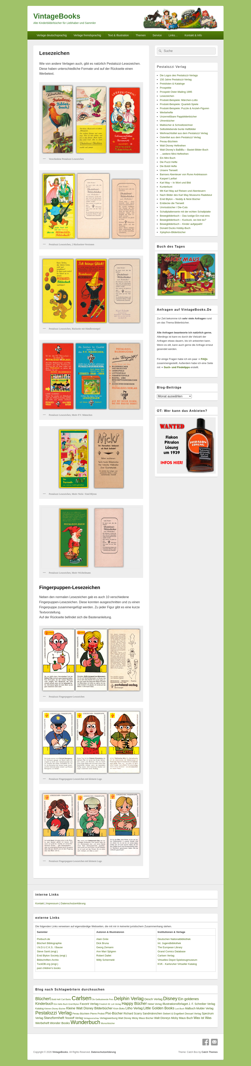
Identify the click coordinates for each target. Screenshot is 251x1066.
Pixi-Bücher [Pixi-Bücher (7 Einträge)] (114, 1013)
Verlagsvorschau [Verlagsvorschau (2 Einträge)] (91, 1018)
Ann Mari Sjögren (106, 951)
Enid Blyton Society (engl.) (52, 955)
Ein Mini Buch (167, 157)
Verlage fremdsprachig (87, 35)
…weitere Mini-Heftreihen (174, 153)
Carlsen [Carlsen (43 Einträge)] (81, 998)
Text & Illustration (118, 35)
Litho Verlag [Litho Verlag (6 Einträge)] (134, 1008)
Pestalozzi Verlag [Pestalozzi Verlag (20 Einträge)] (53, 1012)
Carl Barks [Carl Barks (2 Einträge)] (66, 999)
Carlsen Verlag (166, 955)
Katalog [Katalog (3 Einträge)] (39, 1008)
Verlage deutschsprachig (52, 35)
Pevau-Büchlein (169, 141)
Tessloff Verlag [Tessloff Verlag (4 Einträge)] (74, 1018)
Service (157, 35)
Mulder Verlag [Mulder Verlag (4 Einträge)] (205, 1008)
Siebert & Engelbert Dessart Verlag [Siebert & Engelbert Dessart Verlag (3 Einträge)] (182, 1013)
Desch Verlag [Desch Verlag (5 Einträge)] (153, 999)
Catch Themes (210, 1052)
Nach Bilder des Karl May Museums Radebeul (186, 194)
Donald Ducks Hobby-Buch (175, 228)
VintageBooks (56, 16)
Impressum (52, 903)
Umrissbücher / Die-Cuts (174, 207)
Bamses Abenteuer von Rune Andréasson (183, 174)
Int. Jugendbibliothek (169, 943)
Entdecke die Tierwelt (172, 203)
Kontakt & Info (193, 35)
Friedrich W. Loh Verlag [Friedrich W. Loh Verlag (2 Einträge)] (110, 1004)
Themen (141, 35)
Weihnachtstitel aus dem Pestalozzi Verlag (184, 133)
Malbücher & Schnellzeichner (176, 124)
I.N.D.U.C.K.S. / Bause (50, 947)
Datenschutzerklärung (73, 903)
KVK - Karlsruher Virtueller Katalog (177, 963)
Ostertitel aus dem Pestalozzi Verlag (180, 137)
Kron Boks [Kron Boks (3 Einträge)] (119, 1008)
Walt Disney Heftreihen (173, 145)
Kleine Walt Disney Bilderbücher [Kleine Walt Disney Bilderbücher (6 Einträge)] (89, 1008)
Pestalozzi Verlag (171, 66)
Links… (173, 35)
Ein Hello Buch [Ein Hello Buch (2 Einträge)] (61, 1004)
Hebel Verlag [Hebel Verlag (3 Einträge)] (155, 1004)
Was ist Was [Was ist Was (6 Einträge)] (202, 1018)
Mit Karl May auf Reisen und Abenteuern (183, 190)
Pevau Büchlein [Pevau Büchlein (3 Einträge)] (80, 1013)
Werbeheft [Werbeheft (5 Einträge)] (42, 1023)
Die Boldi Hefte (168, 166)
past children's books (49, 968)
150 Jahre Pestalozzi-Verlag (176, 79)
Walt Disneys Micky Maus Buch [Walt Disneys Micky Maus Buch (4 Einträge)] (173, 1018)
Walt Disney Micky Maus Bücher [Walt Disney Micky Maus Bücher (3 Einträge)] (136, 1018)
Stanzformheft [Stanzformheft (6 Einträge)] (54, 1018)
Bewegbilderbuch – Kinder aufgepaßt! (181, 223)
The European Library (170, 947)
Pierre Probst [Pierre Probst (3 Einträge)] (97, 1013)
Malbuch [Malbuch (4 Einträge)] (190, 1008)
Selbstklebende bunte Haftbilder (178, 129)
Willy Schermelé (105, 959)
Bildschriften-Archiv (48, 959)
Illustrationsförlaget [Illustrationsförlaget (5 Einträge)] (175, 1003)
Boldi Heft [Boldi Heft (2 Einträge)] (55, 999)
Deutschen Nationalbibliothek (174, 939)
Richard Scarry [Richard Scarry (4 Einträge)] (133, 1013)
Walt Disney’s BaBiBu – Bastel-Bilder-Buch (184, 149)
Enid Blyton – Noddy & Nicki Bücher (180, 199)
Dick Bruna (102, 943)
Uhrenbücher (167, 120)
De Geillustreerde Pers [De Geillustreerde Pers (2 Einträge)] (102, 999)
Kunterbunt (166, 186)
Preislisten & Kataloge (172, 83)
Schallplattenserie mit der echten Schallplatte (185, 211)
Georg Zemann (104, 947)
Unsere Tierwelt (168, 170)
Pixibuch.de (43, 939)
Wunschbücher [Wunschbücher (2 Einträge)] (108, 1023)
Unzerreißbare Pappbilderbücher (178, 116)
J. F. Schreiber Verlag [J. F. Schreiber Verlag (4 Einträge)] (202, 1003)
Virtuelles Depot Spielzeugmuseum (177, 959)
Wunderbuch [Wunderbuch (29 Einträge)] (85, 1022)
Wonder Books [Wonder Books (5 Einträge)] (60, 1023)
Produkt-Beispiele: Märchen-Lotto (179, 100)
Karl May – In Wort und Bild (175, 182)
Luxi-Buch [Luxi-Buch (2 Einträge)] (179, 1008)
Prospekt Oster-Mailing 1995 (176, 91)
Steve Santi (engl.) (47, 951)
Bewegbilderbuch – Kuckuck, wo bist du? (183, 219)
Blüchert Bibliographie (49, 943)
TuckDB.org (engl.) (47, 963)
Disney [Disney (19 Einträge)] (170, 998)
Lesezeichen (167, 95)
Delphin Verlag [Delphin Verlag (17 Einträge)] (129, 998)
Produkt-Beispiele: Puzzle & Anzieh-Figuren (184, 108)
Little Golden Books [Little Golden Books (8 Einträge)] (158, 1008)
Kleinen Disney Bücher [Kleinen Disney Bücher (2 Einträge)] (54, 1008)
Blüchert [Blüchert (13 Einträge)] (43, 998)
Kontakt (39, 903)
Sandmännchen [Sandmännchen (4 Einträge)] (152, 1013)
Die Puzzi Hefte (168, 162)
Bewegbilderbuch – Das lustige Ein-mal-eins (185, 215)
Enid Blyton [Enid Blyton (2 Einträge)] (73, 1004)
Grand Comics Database (172, 951)
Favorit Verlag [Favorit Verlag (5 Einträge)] (89, 1003)
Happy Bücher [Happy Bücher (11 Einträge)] (134, 1003)
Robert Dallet (103, 955)
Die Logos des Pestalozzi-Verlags (179, 75)
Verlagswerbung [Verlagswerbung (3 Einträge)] (108, 1018)
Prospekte (165, 87)
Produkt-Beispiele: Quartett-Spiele (179, 104)
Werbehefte (166, 112)
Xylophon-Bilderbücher (173, 232)
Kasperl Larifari (168, 178)
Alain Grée (102, 939)
